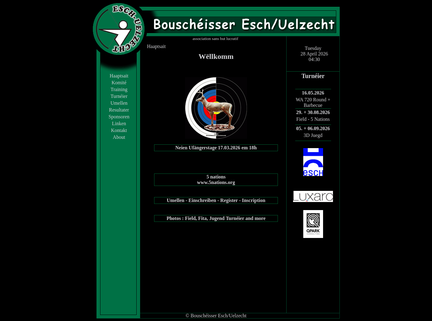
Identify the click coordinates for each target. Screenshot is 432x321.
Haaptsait (119, 75)
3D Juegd (313, 135)
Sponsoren (119, 116)
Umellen (118, 103)
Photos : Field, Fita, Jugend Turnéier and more (216, 218)
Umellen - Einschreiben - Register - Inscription (216, 200)
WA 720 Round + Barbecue (313, 102)
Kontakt (119, 130)
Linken (119, 123)
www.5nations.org (216, 182)
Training (118, 89)
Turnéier (118, 96)
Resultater (119, 109)
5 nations (216, 176)
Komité (119, 82)
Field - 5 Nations (313, 119)
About (119, 137)
